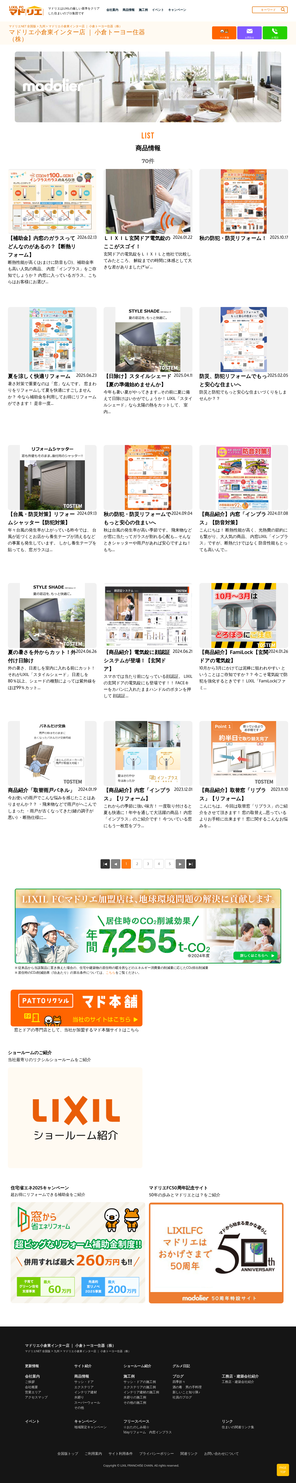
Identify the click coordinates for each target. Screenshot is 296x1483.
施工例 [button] (143, 10)
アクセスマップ (36, 1397)
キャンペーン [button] (177, 10)
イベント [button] (158, 10)
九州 (42, 26)
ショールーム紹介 (138, 1365)
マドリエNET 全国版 (23, 26)
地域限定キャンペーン (90, 1427)
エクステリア (84, 1387)
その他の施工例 (134, 1403)
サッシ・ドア (84, 1382)
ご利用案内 (96, 1453)
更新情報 (32, 1365)
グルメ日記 (182, 1365)
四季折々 (179, 1382)
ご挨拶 (30, 1382)
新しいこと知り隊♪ (186, 1392)
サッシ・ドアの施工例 (139, 1382)
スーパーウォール (87, 1403)
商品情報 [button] (129, 10)
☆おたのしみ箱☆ (136, 1427)
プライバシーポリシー (156, 1453)
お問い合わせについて (217, 1453)
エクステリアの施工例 (139, 1387)
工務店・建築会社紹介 (238, 1382)
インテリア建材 (85, 1392)
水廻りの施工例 (134, 1397)
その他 (79, 1408)
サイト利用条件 (122, 1453)
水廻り (79, 1397)
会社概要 (31, 1387)
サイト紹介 (83, 1365)
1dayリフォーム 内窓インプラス (147, 1432)
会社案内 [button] (112, 10)
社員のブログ (182, 1397)
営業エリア (33, 1392)
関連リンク (187, 1453)
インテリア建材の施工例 (141, 1392)
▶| (191, 864)
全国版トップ (72, 1453)
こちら (110, 972)
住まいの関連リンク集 (238, 1427)
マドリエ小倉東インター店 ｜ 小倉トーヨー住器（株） (85, 26)
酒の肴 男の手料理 (187, 1387)
